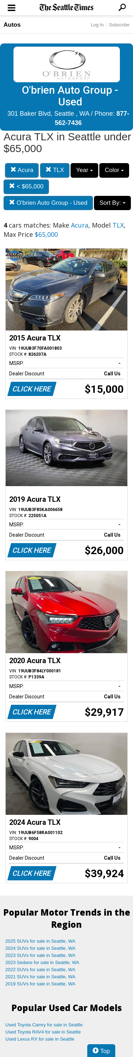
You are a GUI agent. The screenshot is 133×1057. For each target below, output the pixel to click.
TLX (54, 170)
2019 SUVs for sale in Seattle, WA (40, 983)
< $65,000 (26, 186)
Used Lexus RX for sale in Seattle (39, 1039)
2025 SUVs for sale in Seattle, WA (40, 941)
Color (114, 170)
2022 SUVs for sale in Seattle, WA (40, 969)
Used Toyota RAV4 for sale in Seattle (43, 1032)
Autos (12, 24)
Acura (21, 170)
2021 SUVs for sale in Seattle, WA (40, 976)
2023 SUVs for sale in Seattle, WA (40, 955)
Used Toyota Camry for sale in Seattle (44, 1024)
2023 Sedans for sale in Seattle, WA (42, 962)
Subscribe (119, 24)
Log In (97, 24)
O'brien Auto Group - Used (48, 202)
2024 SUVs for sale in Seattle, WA (40, 948)
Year (84, 170)
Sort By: (112, 202)
